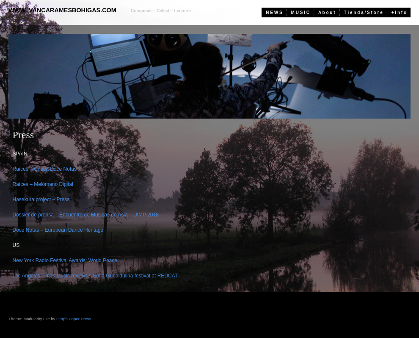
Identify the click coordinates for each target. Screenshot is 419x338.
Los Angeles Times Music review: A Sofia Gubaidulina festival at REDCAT (95, 276)
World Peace (102, 260)
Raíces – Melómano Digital (43, 184)
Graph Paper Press (73, 318)
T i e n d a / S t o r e (363, 12)
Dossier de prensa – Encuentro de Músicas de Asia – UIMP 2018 (86, 215)
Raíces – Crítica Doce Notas (45, 169)
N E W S (274, 12)
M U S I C (300, 12)
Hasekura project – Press (41, 199)
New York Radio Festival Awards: (50, 260)
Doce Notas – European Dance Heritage (58, 230)
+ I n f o (398, 12)
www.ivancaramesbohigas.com (62, 10)
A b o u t (326, 12)
